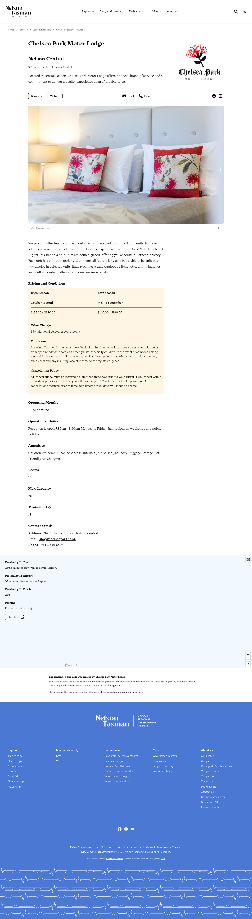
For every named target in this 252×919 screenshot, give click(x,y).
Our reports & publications (216, 766)
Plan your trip (16, 781)
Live (58, 755)
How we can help (163, 761)
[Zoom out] (248, 659)
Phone (145, 96)
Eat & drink (14, 776)
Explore (86, 11)
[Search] (235, 11)
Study (59, 766)
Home (11, 29)
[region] (157, 611)
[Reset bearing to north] (248, 663)
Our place (206, 761)
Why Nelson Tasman (165, 755)
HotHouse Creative (114, 859)
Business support (114, 761)
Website (55, 95)
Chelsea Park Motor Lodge (70, 29)
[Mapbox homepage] (71, 665)
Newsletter (14, 786)
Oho (163, 859)
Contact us (207, 791)
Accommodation (42, 29)
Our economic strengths (118, 771)
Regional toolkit (210, 807)
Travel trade (208, 781)
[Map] (244, 11)
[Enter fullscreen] (248, 559)
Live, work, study (110, 11)
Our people (207, 755)
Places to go (15, 761)
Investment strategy (116, 776)
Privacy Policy (104, 851)
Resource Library (162, 771)
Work (59, 761)
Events (12, 771)
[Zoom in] (248, 654)
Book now (36, 95)
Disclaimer (87, 851)
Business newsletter (213, 796)
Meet (155, 11)
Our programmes (211, 771)
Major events (208, 786)
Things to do (15, 755)
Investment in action (116, 781)
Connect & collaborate (117, 766)
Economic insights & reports (121, 755)
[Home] (15, 11)
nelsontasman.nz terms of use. (127, 692)
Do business (136, 11)
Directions (16, 617)
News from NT (209, 802)
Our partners (208, 776)
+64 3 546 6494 (52, 545)
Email (128, 96)
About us (172, 11)
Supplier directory (163, 766)
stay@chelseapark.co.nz (57, 539)
